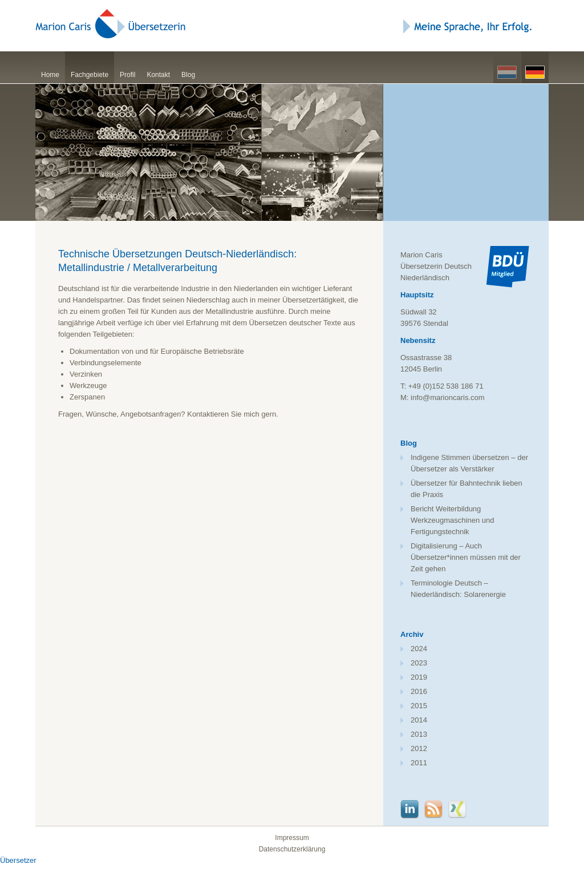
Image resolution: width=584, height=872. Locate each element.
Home (50, 75)
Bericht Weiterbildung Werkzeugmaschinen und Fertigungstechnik (452, 520)
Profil (127, 75)
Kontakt (158, 75)
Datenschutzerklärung (292, 849)
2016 (419, 691)
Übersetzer (18, 860)
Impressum (292, 838)
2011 (419, 762)
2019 (419, 677)
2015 (419, 705)
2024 (419, 648)
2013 (419, 734)
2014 (419, 720)
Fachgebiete (89, 75)
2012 (419, 748)
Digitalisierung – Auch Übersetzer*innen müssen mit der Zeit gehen (466, 557)
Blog (188, 75)
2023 (419, 663)
